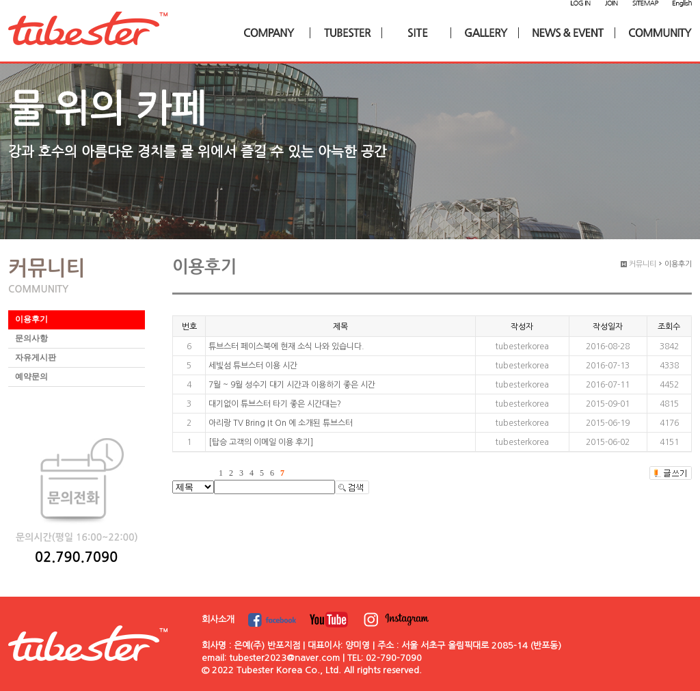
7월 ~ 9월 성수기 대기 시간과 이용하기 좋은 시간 (291, 385)
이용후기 (31, 319)
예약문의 (31, 376)
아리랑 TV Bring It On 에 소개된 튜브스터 (280, 423)
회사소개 (218, 619)
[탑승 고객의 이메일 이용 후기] (260, 442)
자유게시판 (35, 357)
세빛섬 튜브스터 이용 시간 (252, 366)
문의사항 (31, 338)
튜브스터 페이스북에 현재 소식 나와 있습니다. (286, 346)
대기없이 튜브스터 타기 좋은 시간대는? (274, 404)
